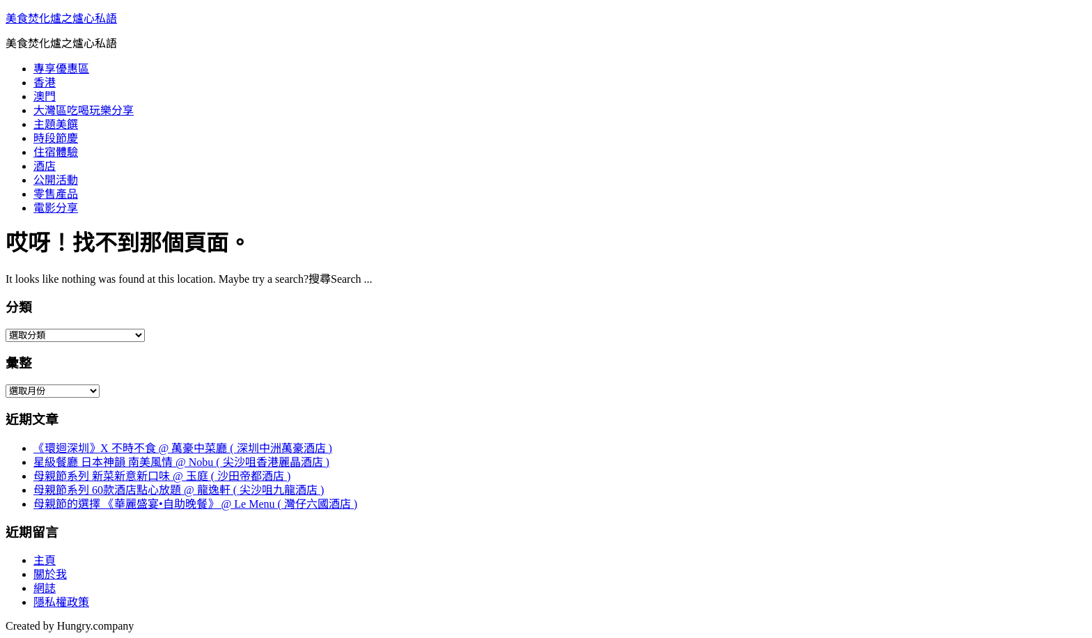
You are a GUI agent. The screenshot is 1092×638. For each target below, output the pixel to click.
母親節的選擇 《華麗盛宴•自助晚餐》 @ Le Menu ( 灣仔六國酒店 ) (195, 504)
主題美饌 (55, 124)
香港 (44, 82)
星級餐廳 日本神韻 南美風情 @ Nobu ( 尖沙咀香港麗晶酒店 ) (181, 462)
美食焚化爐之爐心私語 (61, 18)
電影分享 (55, 208)
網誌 (44, 588)
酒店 (44, 166)
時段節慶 (55, 138)
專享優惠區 (61, 69)
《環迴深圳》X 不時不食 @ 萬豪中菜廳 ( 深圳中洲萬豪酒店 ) (182, 448)
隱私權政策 (61, 602)
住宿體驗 (55, 152)
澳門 (44, 96)
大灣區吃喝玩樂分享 (83, 110)
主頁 (44, 560)
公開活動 (55, 180)
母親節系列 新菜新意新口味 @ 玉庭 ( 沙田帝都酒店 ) (161, 476)
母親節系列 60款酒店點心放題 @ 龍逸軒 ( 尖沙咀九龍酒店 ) (178, 490)
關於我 (50, 574)
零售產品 (55, 194)
